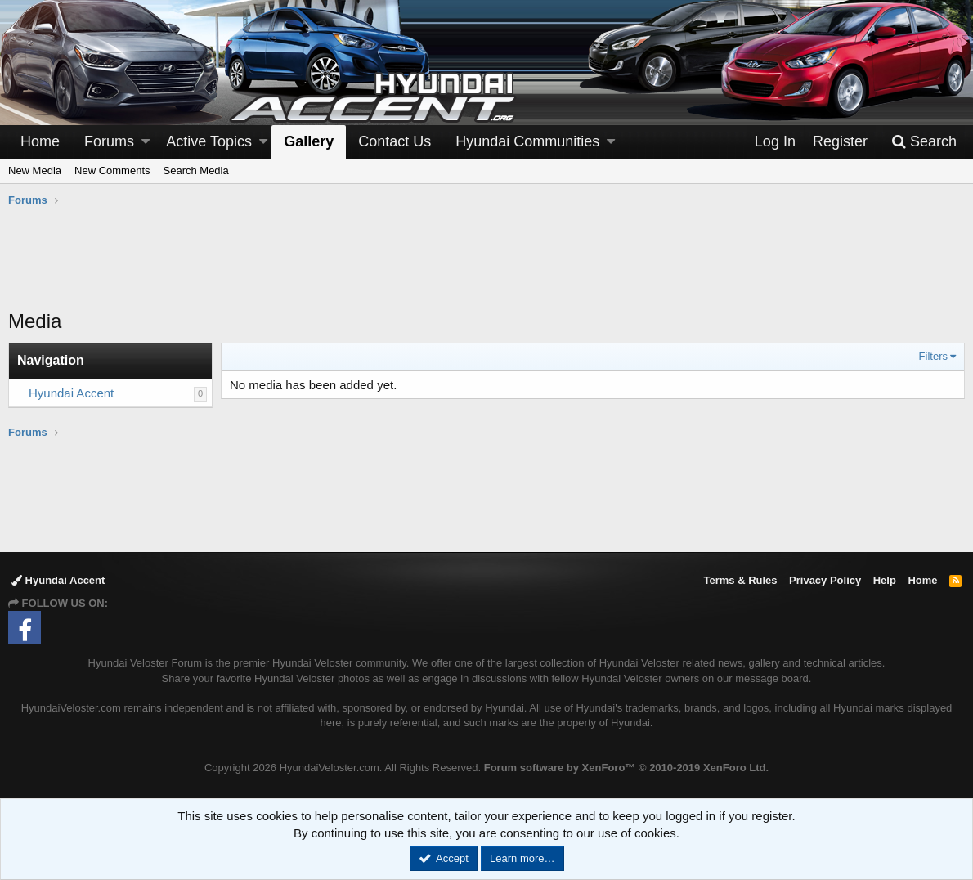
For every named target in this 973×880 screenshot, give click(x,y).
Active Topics (209, 141)
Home (40, 141)
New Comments (112, 170)
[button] (145, 142)
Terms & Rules (740, 580)
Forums (109, 141)
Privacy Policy (825, 580)
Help (884, 580)
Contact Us (394, 141)
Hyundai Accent (71, 393)
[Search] (924, 142)
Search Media (196, 170)
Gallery (309, 141)
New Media (34, 170)
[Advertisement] (486, 266)
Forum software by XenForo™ (626, 767)
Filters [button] (933, 356)
